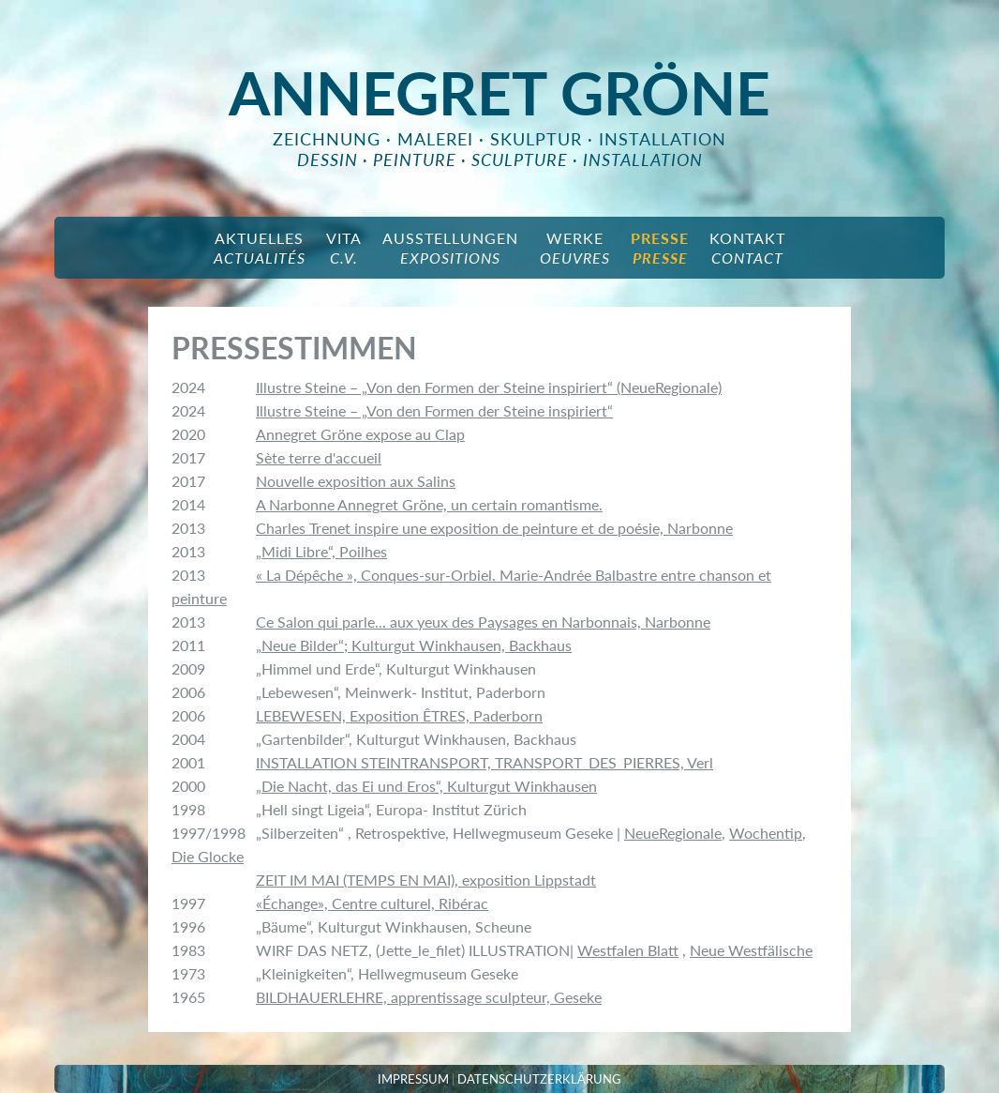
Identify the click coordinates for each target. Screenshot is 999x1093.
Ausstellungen (450, 247)
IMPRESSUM (413, 1078)
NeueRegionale (673, 833)
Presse (660, 247)
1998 (188, 809)
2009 (188, 668)
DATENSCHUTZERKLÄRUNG (539, 1078)
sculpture (519, 159)
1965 (188, 997)
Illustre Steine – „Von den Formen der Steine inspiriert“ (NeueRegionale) (489, 387)
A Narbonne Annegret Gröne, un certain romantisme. (429, 504)
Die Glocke (207, 856)
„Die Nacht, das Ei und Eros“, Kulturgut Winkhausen (426, 786)
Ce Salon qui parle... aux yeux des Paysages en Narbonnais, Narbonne (483, 621)
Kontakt (747, 247)
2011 (188, 645)
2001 (188, 762)
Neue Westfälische (751, 950)
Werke (575, 247)
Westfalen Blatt (627, 950)
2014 (188, 504)
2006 (188, 692)
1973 (188, 973)
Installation (662, 139)
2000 (188, 786)
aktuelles (260, 247)
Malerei (435, 139)
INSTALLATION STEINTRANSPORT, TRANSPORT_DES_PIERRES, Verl (484, 762)
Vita (344, 247)
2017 (188, 457)
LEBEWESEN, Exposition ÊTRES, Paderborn (399, 715)
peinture (414, 159)
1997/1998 (208, 833)
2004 (188, 739)
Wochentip (765, 833)
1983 (188, 950)
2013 (188, 528)
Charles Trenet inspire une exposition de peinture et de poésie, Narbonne (494, 528)
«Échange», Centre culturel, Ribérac (372, 903)
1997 (188, 903)
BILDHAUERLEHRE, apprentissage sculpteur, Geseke (429, 997)
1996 (188, 926)
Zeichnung (326, 139)
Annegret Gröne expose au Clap (360, 434)
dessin (327, 159)
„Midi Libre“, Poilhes (321, 551)
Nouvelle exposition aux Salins (355, 481)
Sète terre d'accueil (318, 457)
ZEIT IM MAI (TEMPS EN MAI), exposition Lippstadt (426, 879)
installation (643, 159)
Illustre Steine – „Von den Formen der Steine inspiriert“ (434, 410)
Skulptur (536, 139)
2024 (188, 387)
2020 (188, 434)
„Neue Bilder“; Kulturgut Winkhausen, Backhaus (414, 645)
